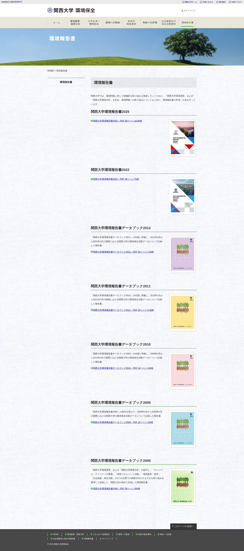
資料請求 (222, 2)
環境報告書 (187, 22)
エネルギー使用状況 (94, 22)
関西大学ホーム (191, 2)
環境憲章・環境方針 (75, 22)
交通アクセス (236, 2)
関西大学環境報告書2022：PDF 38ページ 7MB (116, 179)
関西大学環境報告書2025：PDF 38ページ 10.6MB (117, 121)
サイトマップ (189, 10)
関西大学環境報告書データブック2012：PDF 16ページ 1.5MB (123, 252)
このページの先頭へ (184, 526)
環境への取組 (112, 22)
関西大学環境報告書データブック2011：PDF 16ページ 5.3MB (123, 310)
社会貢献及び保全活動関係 (168, 22)
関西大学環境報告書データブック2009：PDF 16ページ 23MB (123, 422)
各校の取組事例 (131, 22)
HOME (56, 22)
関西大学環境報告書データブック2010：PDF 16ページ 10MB (123, 368)
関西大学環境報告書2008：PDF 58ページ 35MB (116, 488)
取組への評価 (150, 22)
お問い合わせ (208, 2)
